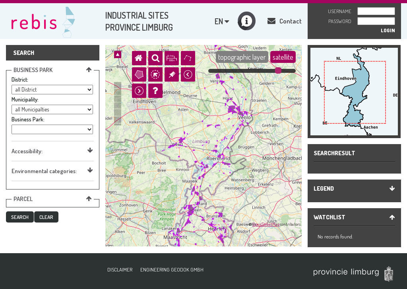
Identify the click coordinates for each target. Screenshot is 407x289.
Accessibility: (52, 151)
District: (20, 79)
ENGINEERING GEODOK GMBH (172, 269)
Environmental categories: (52, 171)
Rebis (43, 21)
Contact (284, 21)
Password (339, 21)
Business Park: (28, 119)
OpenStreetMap (265, 224)
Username (339, 11)
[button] (20, 217)
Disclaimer (119, 269)
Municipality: (25, 99)
